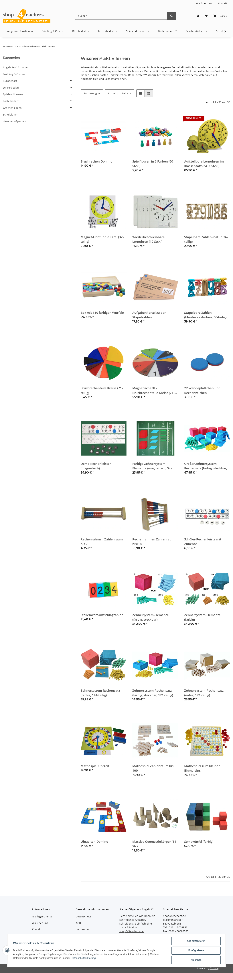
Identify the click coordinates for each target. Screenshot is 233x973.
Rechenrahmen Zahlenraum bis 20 (102, 541)
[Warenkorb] (220, 15)
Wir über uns (204, 3)
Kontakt (222, 3)
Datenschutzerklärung (83, 958)
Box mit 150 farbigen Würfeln (102, 312)
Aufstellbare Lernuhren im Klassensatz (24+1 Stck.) (204, 163)
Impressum (83, 929)
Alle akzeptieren (196, 941)
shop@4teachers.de (131, 931)
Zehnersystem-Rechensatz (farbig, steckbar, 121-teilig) (152, 692)
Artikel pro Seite (118, 93)
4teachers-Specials (14, 121)
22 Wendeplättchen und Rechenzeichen (202, 390)
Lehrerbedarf (11, 87)
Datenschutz (83, 916)
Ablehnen (195, 960)
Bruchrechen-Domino (96, 161)
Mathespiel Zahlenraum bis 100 (152, 768)
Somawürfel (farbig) (198, 841)
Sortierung (90, 93)
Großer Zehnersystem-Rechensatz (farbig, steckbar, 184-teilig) (205, 466)
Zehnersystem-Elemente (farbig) (202, 617)
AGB (78, 923)
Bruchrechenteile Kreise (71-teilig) (102, 390)
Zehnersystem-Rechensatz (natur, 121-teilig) (204, 692)
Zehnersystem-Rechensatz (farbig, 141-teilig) (100, 692)
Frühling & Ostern (14, 74)
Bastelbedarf (11, 101)
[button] (198, 15)
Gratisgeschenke (42, 916)
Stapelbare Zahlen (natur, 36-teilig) (206, 239)
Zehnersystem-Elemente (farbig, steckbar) (150, 617)
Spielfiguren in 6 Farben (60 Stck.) (152, 163)
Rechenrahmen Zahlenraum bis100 (153, 541)
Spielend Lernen (13, 94)
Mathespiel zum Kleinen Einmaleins (202, 768)
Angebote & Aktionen (16, 67)
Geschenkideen (12, 108)
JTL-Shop (214, 968)
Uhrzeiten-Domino (94, 841)
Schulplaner (10, 114)
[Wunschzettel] (206, 15)
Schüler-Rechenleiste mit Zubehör (202, 541)
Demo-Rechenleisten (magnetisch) (96, 466)
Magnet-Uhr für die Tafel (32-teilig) (102, 239)
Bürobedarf (10, 81)
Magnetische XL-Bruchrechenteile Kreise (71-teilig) (153, 390)
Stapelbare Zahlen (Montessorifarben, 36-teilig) (205, 314)
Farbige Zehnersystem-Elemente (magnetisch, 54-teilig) (152, 466)
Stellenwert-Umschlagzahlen (102, 615)
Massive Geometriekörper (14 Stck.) (154, 843)
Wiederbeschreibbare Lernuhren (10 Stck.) (148, 239)
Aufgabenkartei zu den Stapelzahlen (149, 314)
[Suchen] (121, 16)
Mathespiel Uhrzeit (95, 766)
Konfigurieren (196, 950)
